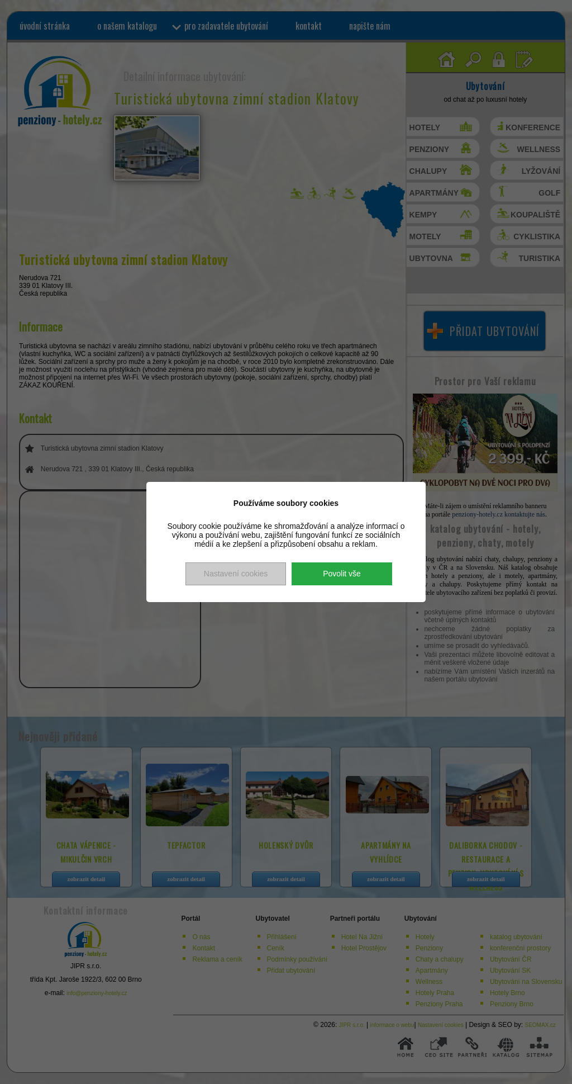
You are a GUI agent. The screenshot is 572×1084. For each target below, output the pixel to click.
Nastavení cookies (236, 573)
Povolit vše (342, 573)
